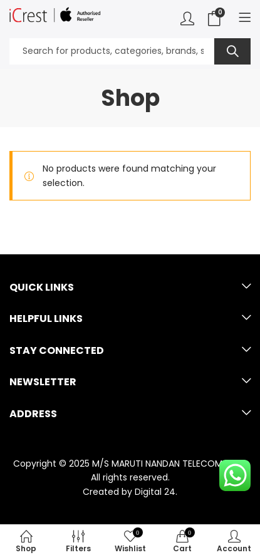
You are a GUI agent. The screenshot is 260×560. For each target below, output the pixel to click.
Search (232, 51)
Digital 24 (155, 491)
